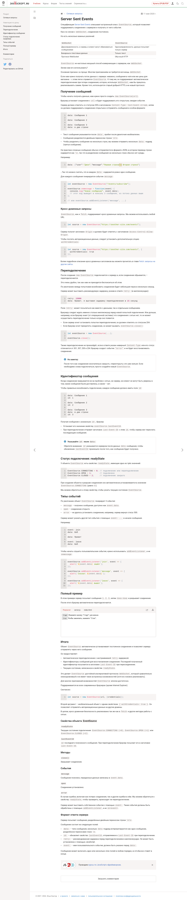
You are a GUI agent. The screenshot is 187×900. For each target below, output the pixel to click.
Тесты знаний (65, 3)
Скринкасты (79, 3)
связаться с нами (78, 896)
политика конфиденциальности (128, 896)
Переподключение (73, 270)
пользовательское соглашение (100, 896)
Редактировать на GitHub (13, 69)
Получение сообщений (76, 91)
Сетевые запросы (10, 18)
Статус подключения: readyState (82, 458)
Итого (65, 641)
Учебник (37, 3)
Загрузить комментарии (108, 878)
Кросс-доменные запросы (76, 208)
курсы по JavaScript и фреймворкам (104, 864)
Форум (54, 3)
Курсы (46, 3)
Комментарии (8, 54)
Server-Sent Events (83, 25)
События (66, 768)
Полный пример (71, 593)
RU (3, 5)
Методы (65, 752)
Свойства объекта (79, 720)
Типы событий (71, 496)
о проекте (64, 896)
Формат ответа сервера (74, 814)
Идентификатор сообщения (79, 376)
